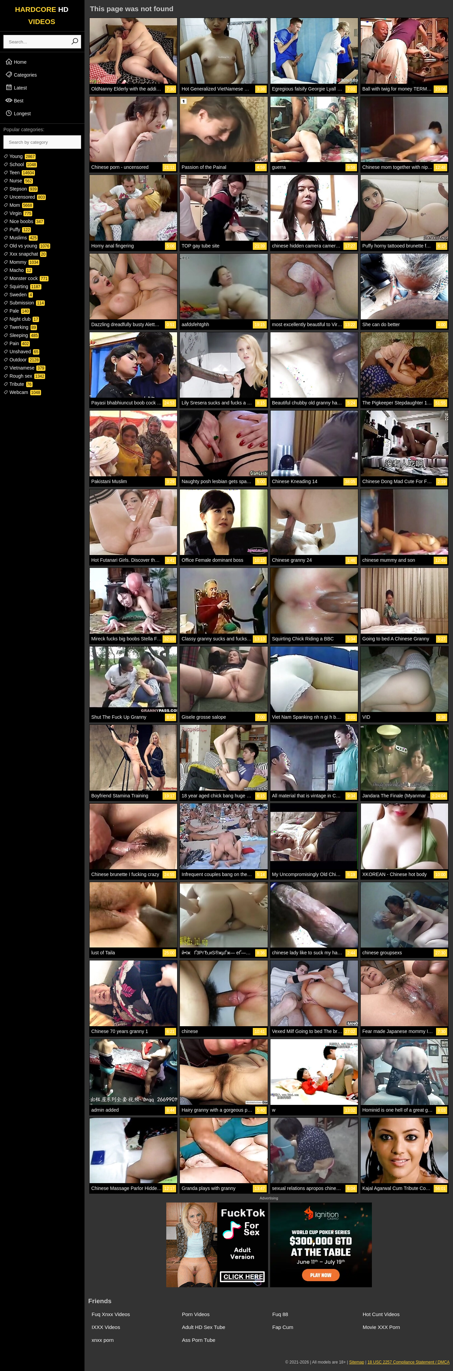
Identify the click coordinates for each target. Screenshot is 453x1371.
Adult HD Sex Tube (203, 1327)
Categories (21, 74)
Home (15, 61)
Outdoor (21, 359)
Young (19, 156)
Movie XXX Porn (381, 1327)
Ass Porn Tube (198, 1340)
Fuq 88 (280, 1314)
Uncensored (24, 197)
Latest (16, 87)
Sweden (18, 294)
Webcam (22, 392)
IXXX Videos (106, 1327)
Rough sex (24, 376)
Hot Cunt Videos (381, 1314)
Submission (24, 302)
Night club (21, 319)
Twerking (20, 327)
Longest (18, 113)
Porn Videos (195, 1314)
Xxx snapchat (24, 254)
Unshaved (21, 351)
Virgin (17, 213)
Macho (17, 270)
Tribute (18, 384)
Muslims (20, 237)
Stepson (20, 189)
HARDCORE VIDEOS (42, 15)
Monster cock (26, 278)
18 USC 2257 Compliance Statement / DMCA (408, 1362)
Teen (19, 172)
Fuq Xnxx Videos (111, 1314)
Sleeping (21, 335)
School (20, 164)
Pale (16, 311)
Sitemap (356, 1362)
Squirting (22, 286)
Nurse (18, 180)
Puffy (17, 229)
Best (14, 100)
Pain (16, 343)
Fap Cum (283, 1327)
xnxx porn (103, 1340)
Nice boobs (23, 221)
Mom (18, 205)
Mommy (21, 262)
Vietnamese (24, 368)
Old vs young (26, 246)
